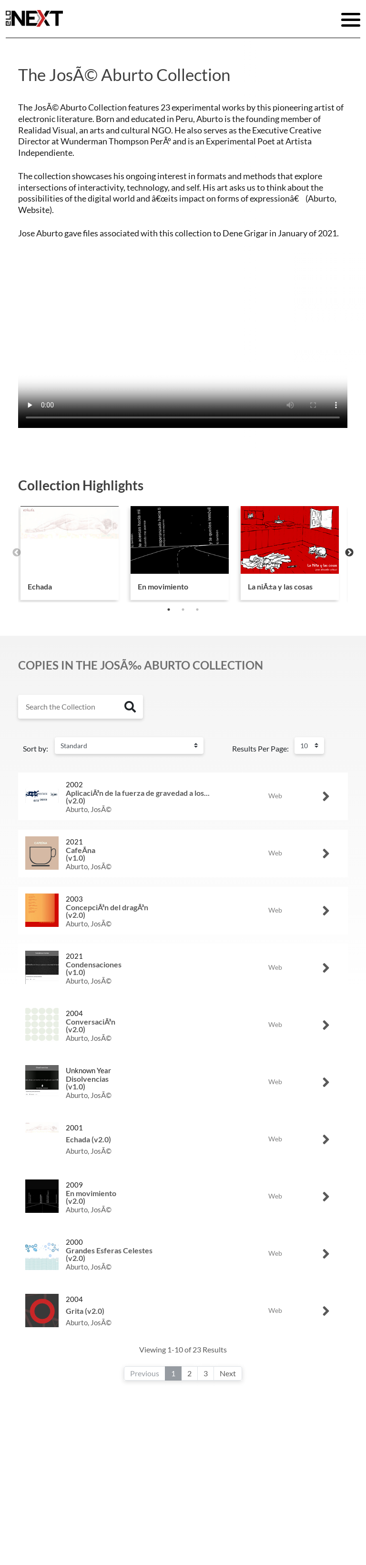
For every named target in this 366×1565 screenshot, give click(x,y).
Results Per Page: (260, 748)
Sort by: (35, 748)
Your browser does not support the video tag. (182, 345)
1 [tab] (168, 609)
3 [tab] (197, 609)
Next (349, 553)
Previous (16, 553)
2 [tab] (183, 609)
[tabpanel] (69, 553)
